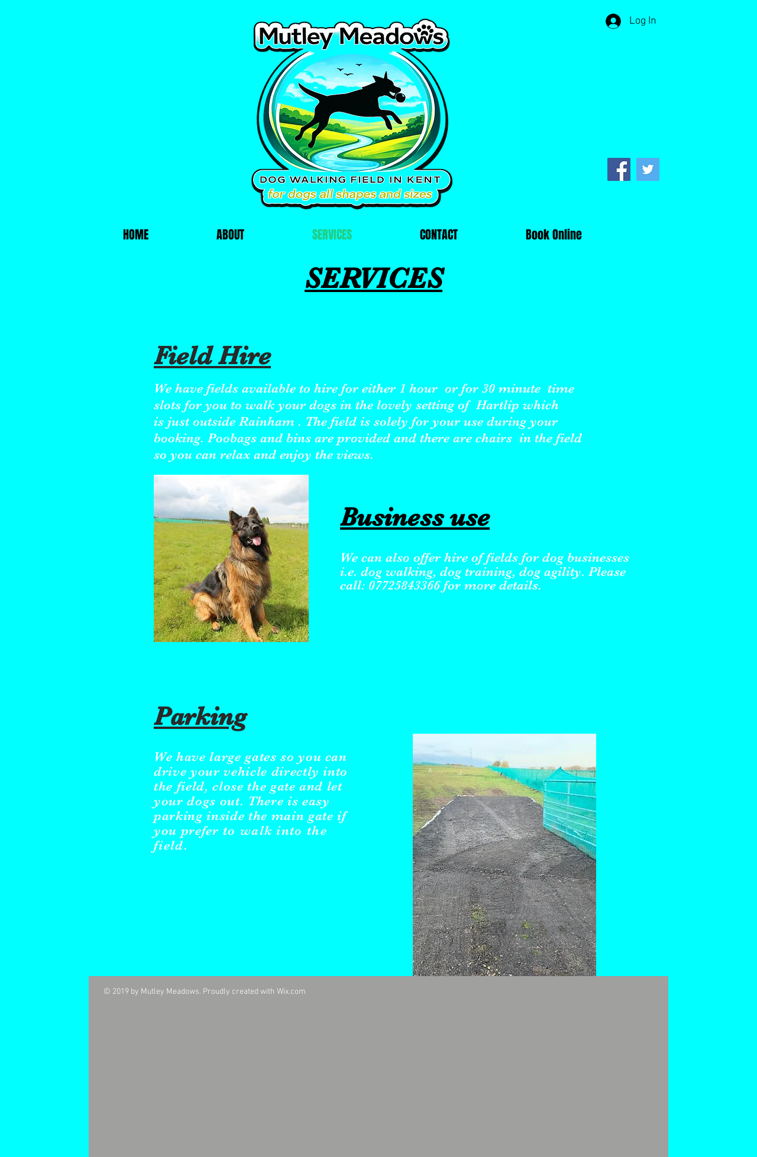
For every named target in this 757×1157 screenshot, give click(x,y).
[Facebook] (618, 169)
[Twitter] (647, 169)
